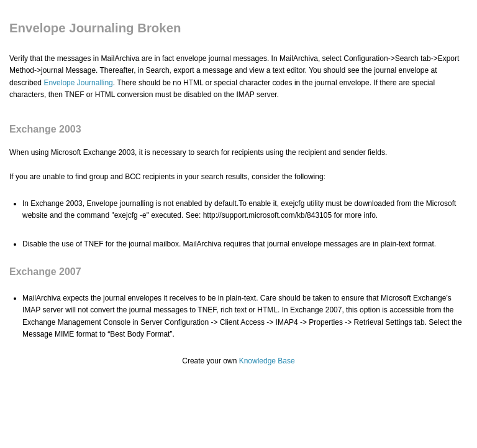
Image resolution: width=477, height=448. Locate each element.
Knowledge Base (267, 361)
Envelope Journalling (77, 82)
